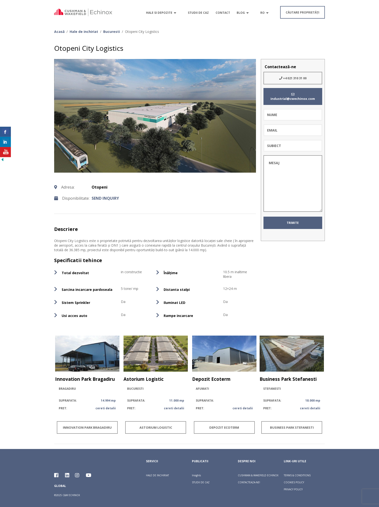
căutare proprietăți (302, 12)
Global (60, 486)
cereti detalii (105, 408)
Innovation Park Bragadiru (87, 427)
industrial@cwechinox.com (292, 97)
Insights (196, 475)
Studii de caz (198, 13)
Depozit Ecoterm (224, 427)
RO (262, 13)
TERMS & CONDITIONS (297, 475)
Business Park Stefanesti (292, 427)
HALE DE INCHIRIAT (157, 475)
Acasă (59, 31)
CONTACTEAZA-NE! (249, 482)
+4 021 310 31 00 (292, 78)
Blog (241, 13)
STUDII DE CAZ (201, 482)
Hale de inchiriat (84, 31)
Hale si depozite (159, 13)
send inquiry (105, 198)
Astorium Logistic (155, 427)
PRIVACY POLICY (293, 489)
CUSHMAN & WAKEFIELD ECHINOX (258, 475)
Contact (223, 13)
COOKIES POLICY (294, 482)
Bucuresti (111, 31)
